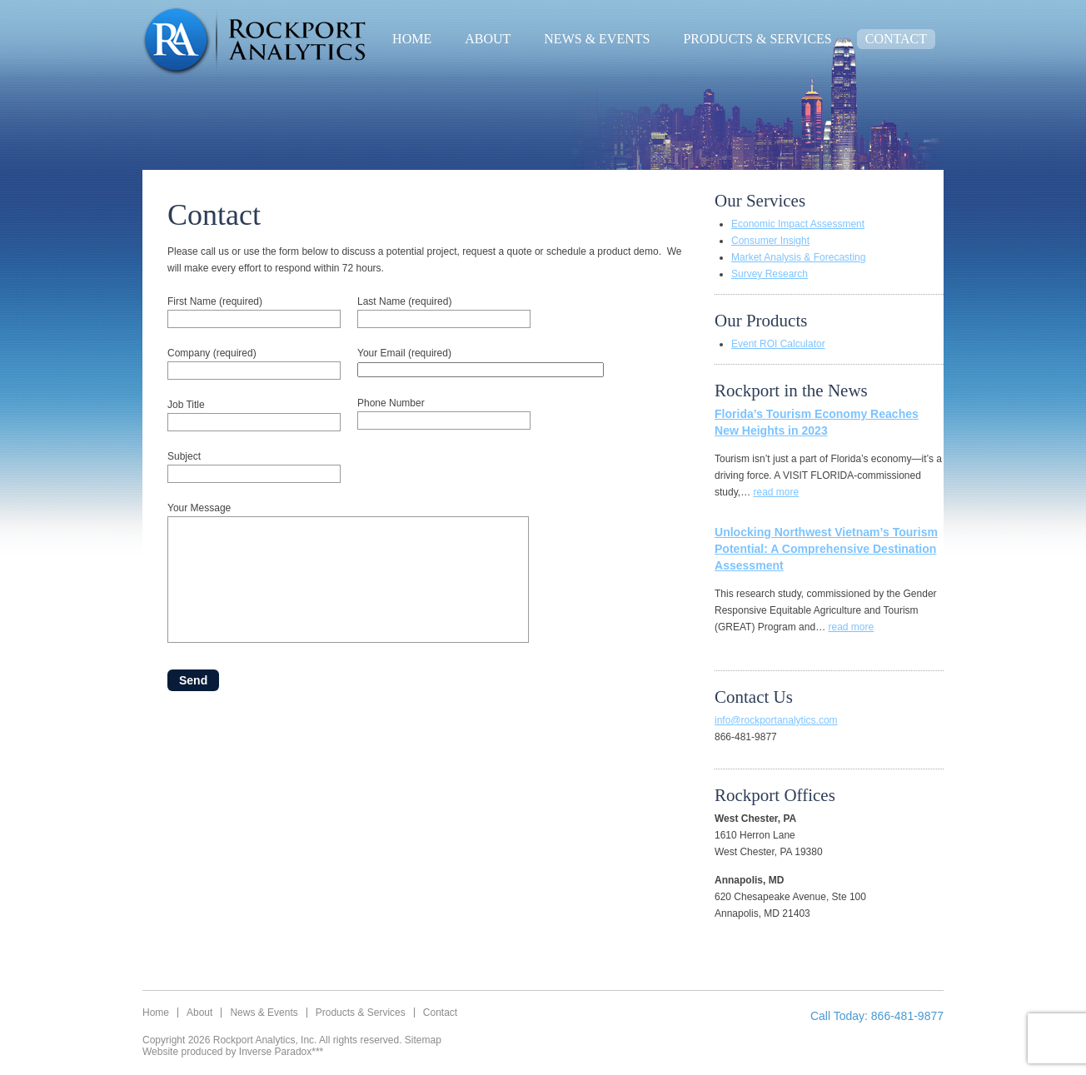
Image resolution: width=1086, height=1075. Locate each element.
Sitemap (423, 1040)
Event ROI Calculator (778, 344)
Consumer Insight (770, 240)
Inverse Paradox (275, 1052)
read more (776, 492)
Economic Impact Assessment (797, 224)
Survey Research (769, 274)
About (488, 39)
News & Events (597, 39)
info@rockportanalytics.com (776, 720)
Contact (896, 39)
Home (411, 39)
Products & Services (757, 39)
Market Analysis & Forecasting (798, 257)
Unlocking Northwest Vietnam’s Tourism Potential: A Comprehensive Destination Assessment (826, 548)
